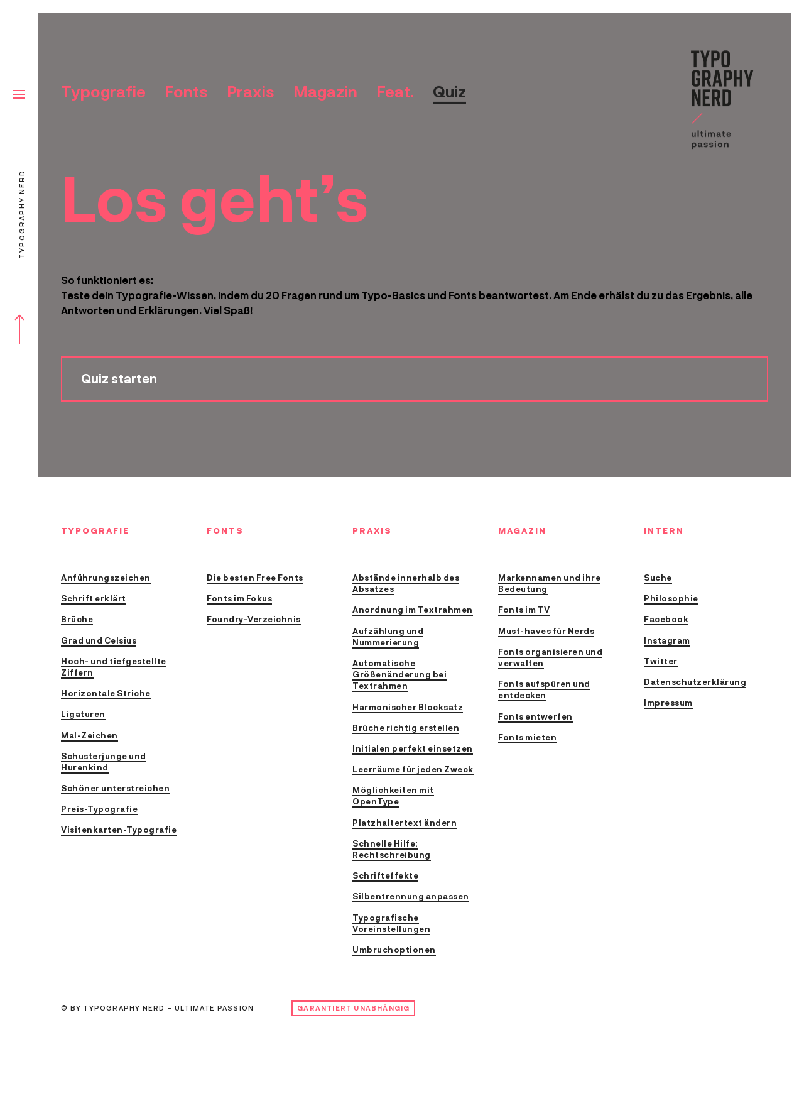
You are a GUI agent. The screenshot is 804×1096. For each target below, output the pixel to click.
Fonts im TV (524, 610)
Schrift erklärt (93, 599)
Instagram (667, 641)
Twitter (661, 662)
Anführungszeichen (106, 578)
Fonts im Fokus (239, 599)
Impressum (668, 703)
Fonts (186, 92)
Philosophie (671, 599)
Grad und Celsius (98, 641)
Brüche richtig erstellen (405, 729)
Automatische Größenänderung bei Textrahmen (399, 675)
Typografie (103, 92)
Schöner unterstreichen (115, 789)
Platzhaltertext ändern (404, 823)
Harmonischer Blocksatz (407, 708)
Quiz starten (119, 379)
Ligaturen (83, 715)
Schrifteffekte (385, 876)
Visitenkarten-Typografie (119, 830)
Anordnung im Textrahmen (412, 610)
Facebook (666, 620)
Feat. (395, 92)
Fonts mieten (527, 738)
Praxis (250, 92)
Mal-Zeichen (89, 736)
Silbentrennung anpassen (410, 897)
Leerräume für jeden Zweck (413, 770)
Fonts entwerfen (535, 717)
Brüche (77, 620)
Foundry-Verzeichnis (254, 620)
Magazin (325, 92)
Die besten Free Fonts (255, 578)
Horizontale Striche (106, 694)
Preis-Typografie (99, 810)
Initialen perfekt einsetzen (412, 749)
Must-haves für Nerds (546, 632)
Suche (658, 578)
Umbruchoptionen (394, 950)
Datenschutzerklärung (695, 683)
